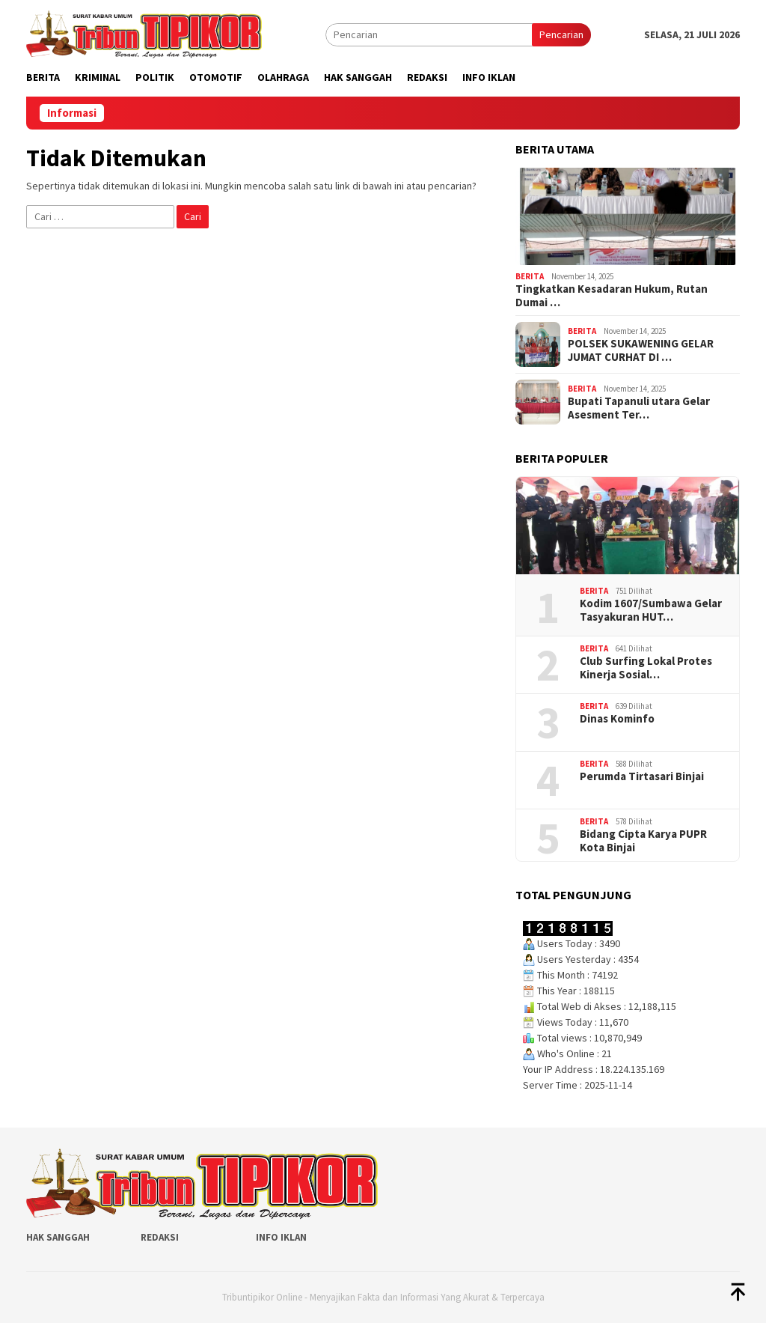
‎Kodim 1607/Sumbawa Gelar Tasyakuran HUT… (651, 610)
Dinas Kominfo (617, 719)
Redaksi (160, 1237)
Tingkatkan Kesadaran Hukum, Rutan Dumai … (611, 295)
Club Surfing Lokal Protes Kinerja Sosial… (646, 667)
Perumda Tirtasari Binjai (642, 776)
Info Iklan (281, 1237)
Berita (529, 276)
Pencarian (561, 34)
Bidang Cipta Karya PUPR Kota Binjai (643, 840)
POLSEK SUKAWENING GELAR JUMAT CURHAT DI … (641, 350)
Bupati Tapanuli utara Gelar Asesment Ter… (639, 408)
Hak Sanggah (58, 1237)
